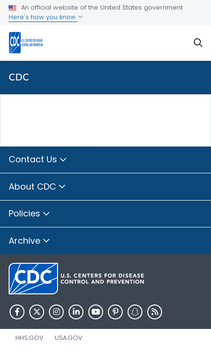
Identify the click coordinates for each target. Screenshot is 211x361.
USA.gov (68, 337)
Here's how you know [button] (46, 17)
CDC (19, 77)
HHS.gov (29, 337)
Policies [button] (29, 214)
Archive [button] (29, 241)
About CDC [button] (37, 187)
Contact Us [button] (38, 160)
